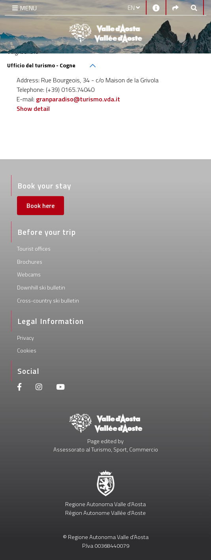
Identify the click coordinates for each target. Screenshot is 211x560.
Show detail (33, 108)
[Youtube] (60, 387)
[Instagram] (39, 387)
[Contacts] (156, 7)
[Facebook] (19, 387)
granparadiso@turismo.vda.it (78, 99)
